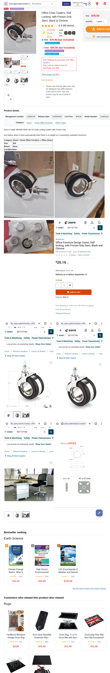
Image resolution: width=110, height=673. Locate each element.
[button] (104, 3)
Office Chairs (60, 123)
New (59, 41)
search (66, 4)
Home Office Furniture (43, 123)
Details (46, 63)
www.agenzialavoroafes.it (19, 4)
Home (29, 123)
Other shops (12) (51, 74)
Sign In (85, 4)
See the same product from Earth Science (89, 588)
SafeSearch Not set (78, 4)
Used (59, 50)
